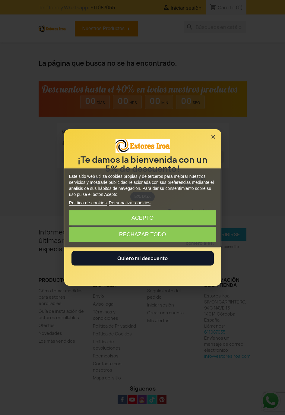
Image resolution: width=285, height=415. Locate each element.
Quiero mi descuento (142, 258)
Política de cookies (88, 202)
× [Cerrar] (213, 137)
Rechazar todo (142, 234)
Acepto (142, 218)
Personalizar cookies (129, 202)
